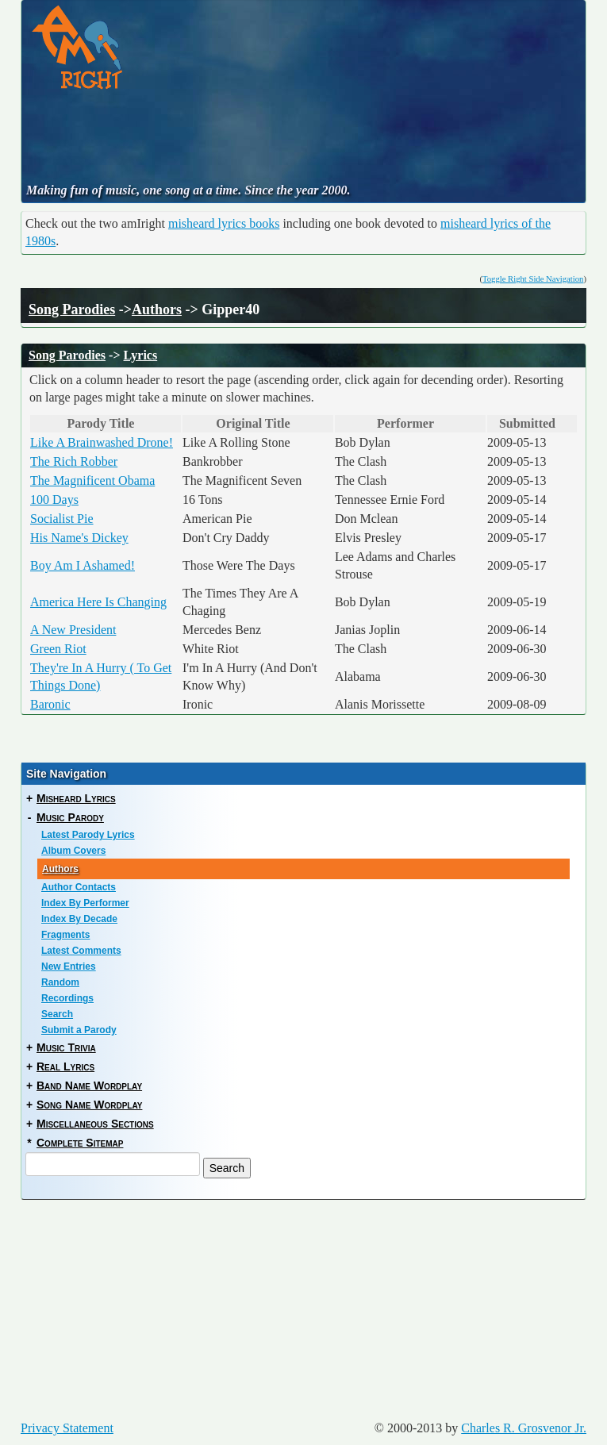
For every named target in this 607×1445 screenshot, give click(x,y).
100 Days (54, 499)
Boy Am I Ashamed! (82, 565)
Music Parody (70, 817)
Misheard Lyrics (76, 798)
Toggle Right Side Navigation (532, 279)
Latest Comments (81, 950)
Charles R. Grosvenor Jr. (523, 1428)
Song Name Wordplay (89, 1104)
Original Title (257, 423)
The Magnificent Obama (92, 480)
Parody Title (105, 423)
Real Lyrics (65, 1066)
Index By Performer (85, 903)
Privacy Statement (67, 1428)
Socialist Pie (62, 518)
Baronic (50, 704)
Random (60, 982)
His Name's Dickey (79, 537)
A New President (73, 629)
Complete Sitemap (79, 1142)
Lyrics (141, 355)
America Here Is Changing (98, 602)
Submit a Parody (79, 1030)
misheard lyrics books (223, 223)
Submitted (532, 423)
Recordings (67, 998)
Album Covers (73, 850)
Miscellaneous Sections (95, 1123)
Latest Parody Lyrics (88, 834)
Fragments (65, 934)
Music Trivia (66, 1047)
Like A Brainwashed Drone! (101, 442)
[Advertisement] (313, 138)
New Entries (68, 966)
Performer (410, 423)
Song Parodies (72, 309)
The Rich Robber (73, 461)
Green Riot (58, 648)
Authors (157, 309)
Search (57, 1014)
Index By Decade (79, 918)
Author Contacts (78, 887)
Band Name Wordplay (89, 1085)
